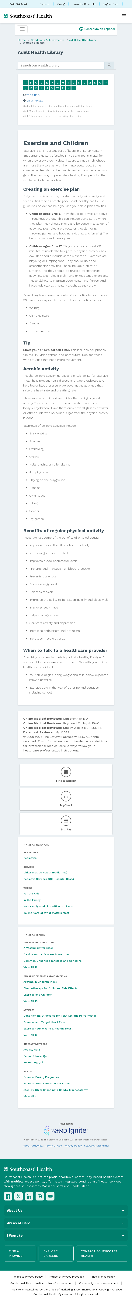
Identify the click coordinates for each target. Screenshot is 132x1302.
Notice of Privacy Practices (66, 1276)
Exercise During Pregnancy (41, 1077)
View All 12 (30, 1034)
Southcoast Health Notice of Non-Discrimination (41, 1283)
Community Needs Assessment (98, 1283)
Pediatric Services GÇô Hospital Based (48, 878)
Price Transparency (103, 1276)
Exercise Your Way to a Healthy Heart (47, 1028)
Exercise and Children (37, 994)
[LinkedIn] (29, 1196)
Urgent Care (110, 3)
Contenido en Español (99, 29)
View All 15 (30, 1001)
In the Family (31, 899)
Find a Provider (16, 1253)
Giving (61, 3)
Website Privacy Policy (28, 1276)
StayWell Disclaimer (96, 1145)
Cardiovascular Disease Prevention (46, 954)
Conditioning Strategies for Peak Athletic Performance (59, 1015)
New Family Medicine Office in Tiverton (49, 906)
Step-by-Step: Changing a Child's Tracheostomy (55, 1089)
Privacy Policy (73, 1145)
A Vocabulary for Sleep (38, 947)
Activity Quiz (31, 1049)
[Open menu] (124, 16)
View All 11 (30, 967)
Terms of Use (53, 1145)
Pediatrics (29, 857)
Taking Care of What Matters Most (46, 912)
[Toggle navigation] (22, 29)
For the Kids (31, 893)
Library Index (34, 100)
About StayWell (33, 1145)
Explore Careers (50, 1253)
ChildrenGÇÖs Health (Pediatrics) (45, 872)
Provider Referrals (84, 3)
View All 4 (30, 1096)
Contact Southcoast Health (99, 1253)
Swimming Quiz (33, 1062)
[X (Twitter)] (18, 1196)
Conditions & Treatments (47, 39)
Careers (44, 3)
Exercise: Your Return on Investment (47, 1083)
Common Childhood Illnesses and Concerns (52, 960)
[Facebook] (8, 1196)
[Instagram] (40, 1196)
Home (22, 39)
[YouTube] (50, 1196)
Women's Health (34, 42)
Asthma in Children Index (40, 981)
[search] (61, 65)
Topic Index (33, 95)
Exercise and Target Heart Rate (44, 1022)
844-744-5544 (18, 3)
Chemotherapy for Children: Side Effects (50, 988)
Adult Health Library (82, 39)
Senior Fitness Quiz (36, 1056)
